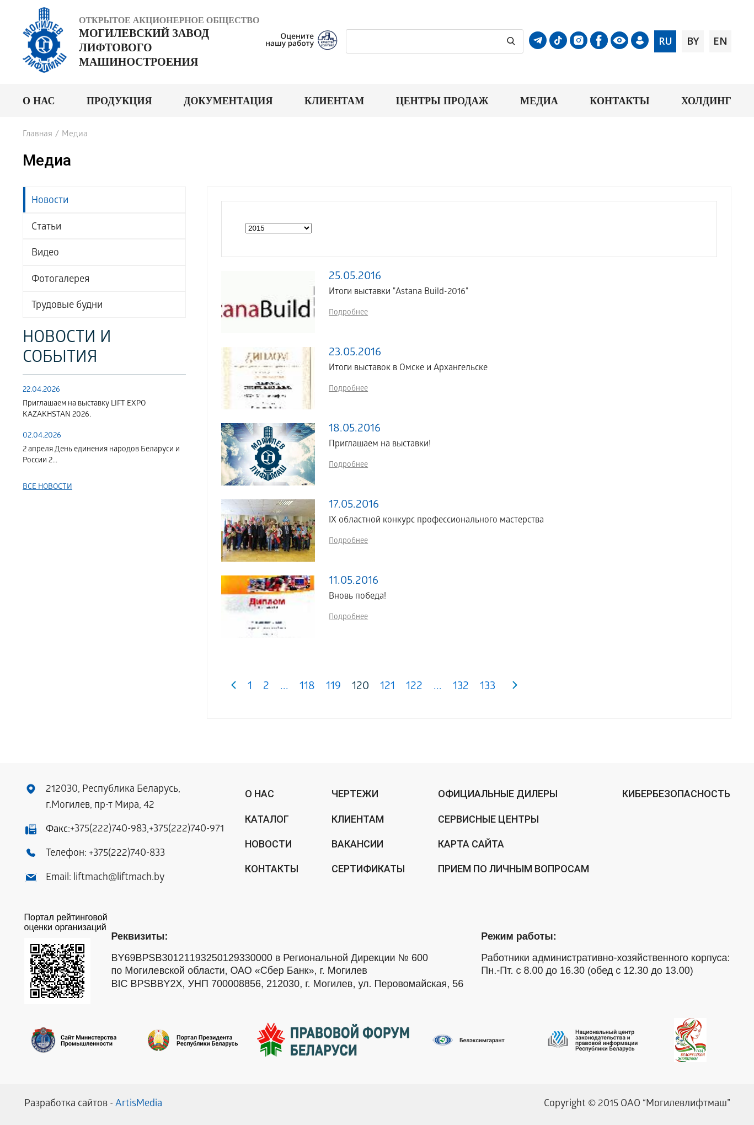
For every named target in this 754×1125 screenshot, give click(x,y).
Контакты (619, 100)
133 (487, 687)
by (693, 40)
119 (333, 687)
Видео (45, 253)
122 (414, 687)
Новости (49, 201)
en (720, 40)
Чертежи (354, 793)
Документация (228, 100)
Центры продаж (442, 100)
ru (665, 40)
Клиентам (334, 100)
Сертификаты (368, 869)
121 (387, 687)
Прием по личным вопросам (513, 869)
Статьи (46, 227)
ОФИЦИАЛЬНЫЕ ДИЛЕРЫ (498, 793)
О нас (39, 100)
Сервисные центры (488, 819)
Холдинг (706, 100)
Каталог (267, 819)
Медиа (539, 100)
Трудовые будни (67, 306)
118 (307, 687)
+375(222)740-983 (108, 829)
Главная (37, 135)
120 (360, 687)
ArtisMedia (138, 1104)
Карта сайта (471, 844)
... (284, 687)
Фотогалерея (60, 280)
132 (461, 687)
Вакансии (357, 844)
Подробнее (348, 313)
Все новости (47, 487)
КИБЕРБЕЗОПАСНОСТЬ (676, 793)
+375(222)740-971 (186, 829)
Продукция (119, 100)
